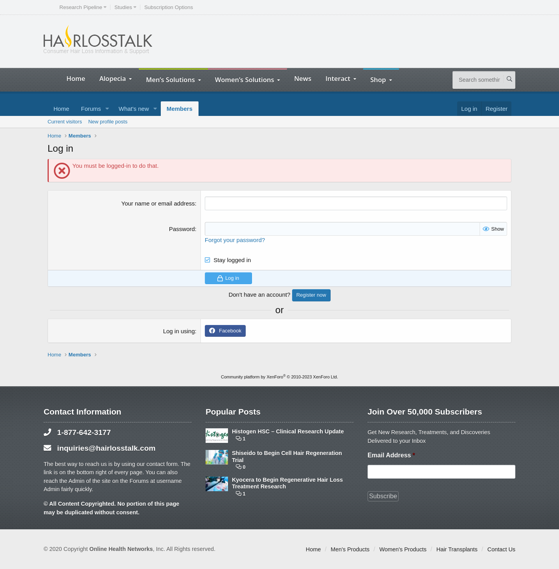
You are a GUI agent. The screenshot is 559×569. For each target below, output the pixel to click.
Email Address (391, 455)
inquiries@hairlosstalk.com (106, 448)
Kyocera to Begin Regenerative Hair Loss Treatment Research (287, 483)
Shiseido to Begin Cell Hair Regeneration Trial (287, 456)
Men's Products (350, 549)
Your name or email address (158, 203)
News (302, 78)
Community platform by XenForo (279, 376)
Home (75, 78)
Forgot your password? (235, 240)
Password (182, 229)
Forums (91, 108)
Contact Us (501, 549)
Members (180, 108)
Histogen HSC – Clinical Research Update (288, 431)
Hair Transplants (457, 549)
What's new (134, 108)
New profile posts (107, 122)
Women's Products (403, 549)
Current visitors (65, 122)
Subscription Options (168, 7)
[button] (107, 108)
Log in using (179, 331)
